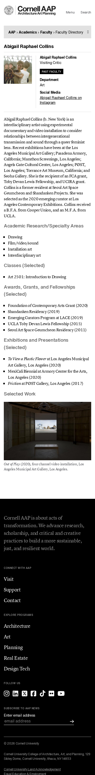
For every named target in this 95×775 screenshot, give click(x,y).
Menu (70, 12)
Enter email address (19, 715)
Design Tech (17, 668)
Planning (13, 647)
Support (12, 589)
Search (86, 12)
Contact (12, 600)
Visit (8, 578)
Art (7, 636)
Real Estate (16, 657)
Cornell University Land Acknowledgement (32, 769)
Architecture (17, 625)
